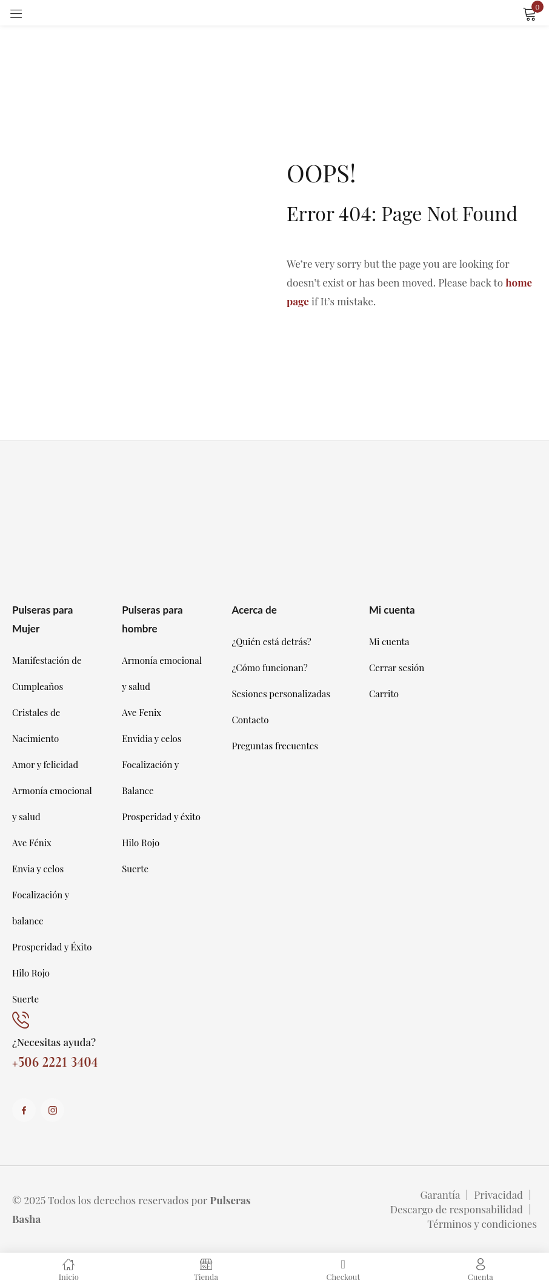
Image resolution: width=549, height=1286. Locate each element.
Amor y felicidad (45, 764)
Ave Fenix (141, 712)
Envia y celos (38, 869)
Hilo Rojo (31, 973)
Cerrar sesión (396, 667)
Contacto (249, 720)
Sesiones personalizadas (280, 694)
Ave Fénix (32, 843)
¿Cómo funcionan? (269, 667)
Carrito (384, 694)
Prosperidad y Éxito (52, 947)
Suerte (25, 999)
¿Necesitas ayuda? (54, 1042)
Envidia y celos (151, 738)
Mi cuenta (389, 641)
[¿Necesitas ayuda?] (20, 1020)
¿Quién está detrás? (271, 641)
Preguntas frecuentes (274, 746)
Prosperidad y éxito (161, 816)
